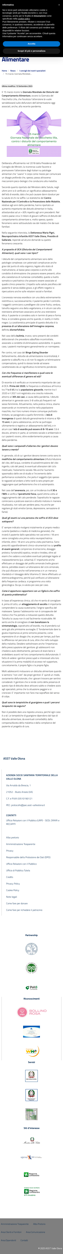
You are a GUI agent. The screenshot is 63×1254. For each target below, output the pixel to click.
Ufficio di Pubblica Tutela (18, 870)
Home (4, 70)
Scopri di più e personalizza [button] (31, 51)
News (13, 70)
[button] (59, 4)
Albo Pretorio (39, 1224)
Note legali (11, 897)
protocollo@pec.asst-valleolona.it (28, 805)
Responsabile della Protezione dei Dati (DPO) (28, 857)
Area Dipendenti (8, 1240)
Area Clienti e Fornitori (11, 1232)
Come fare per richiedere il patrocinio (24, 910)
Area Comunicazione (35, 1232)
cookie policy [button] (24, 19)
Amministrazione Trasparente (20, 844)
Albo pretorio (12, 837)
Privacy (9, 850)
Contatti (24, 1240)
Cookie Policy (12, 890)
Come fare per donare (17, 903)
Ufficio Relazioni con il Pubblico (21, 864)
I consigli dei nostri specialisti (32, 70)
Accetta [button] (31, 44)
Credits (9, 877)
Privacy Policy (13, 883)
